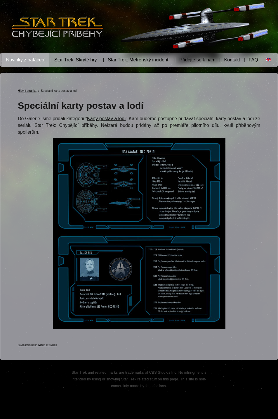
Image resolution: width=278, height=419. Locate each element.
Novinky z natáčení (26, 59)
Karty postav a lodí (106, 118)
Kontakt (232, 59)
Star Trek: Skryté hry (75, 59)
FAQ (253, 59)
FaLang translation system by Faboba (37, 345)
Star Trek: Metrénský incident (138, 59)
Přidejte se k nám (197, 59)
